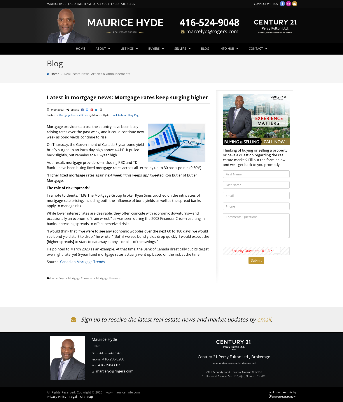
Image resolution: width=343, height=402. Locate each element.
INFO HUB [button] (229, 48)
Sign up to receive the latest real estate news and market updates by (164, 319)
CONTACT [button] (258, 48)
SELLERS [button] (182, 48)
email (264, 319)
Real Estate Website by (282, 392)
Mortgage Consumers (81, 278)
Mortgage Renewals (108, 278)
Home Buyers (58, 278)
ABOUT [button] (103, 48)
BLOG (205, 48)
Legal (73, 397)
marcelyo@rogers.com (114, 371)
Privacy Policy (56, 397)
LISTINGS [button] (129, 48)
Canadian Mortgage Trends (82, 261)
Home (55, 74)
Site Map (86, 397)
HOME (80, 48)
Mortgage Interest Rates (73, 115)
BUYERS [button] (156, 48)
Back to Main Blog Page (126, 115)
